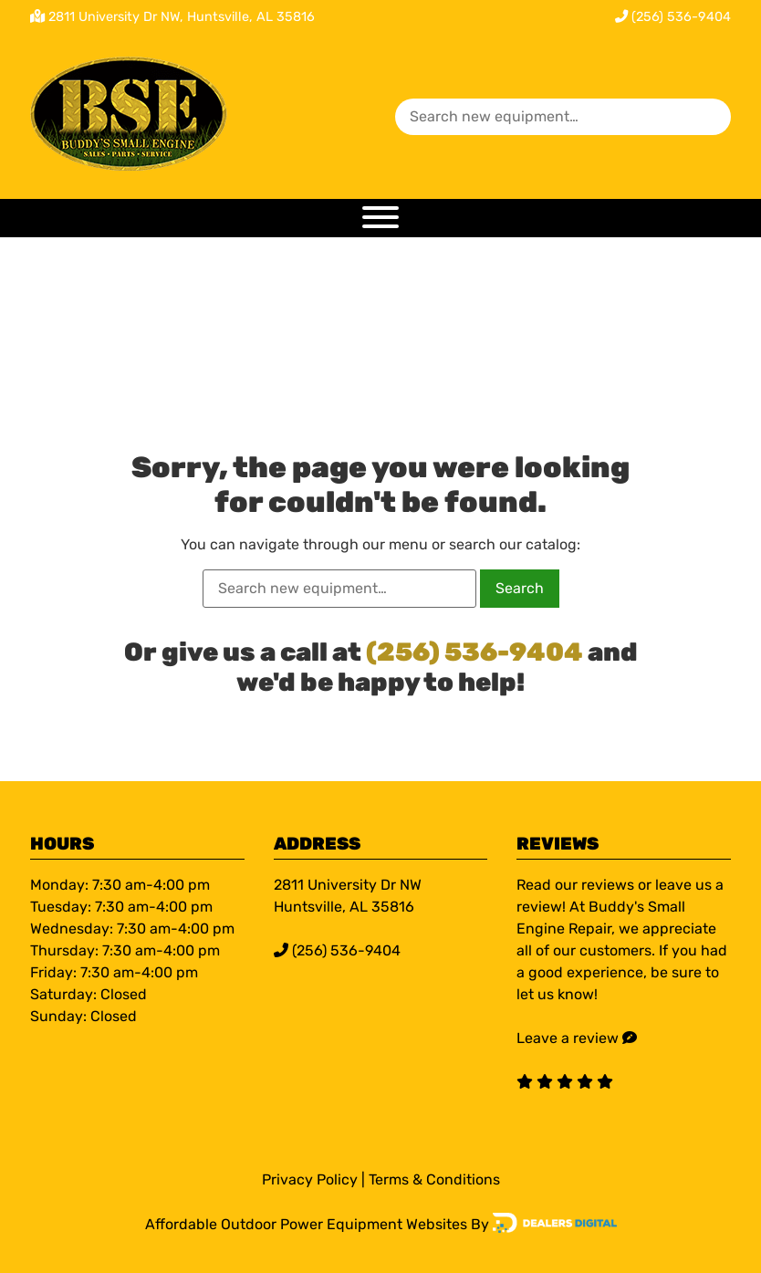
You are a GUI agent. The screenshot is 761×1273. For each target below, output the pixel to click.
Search (519, 588)
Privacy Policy (310, 1179)
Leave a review (567, 1038)
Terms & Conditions (434, 1179)
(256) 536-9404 (673, 17)
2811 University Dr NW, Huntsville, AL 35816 (181, 17)
